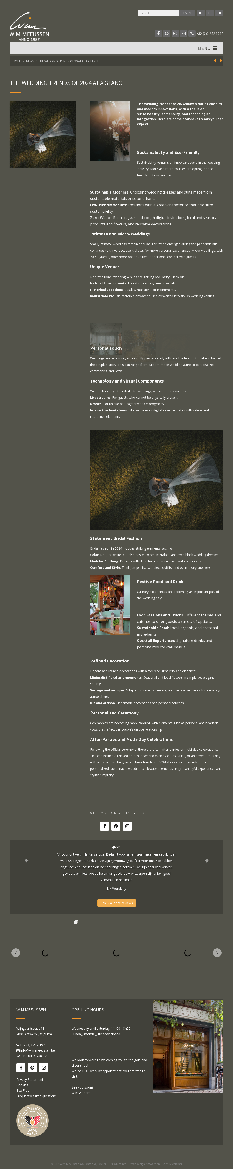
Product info (119, 1164)
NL (200, 13)
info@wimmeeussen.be (37, 1050)
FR (210, 13)
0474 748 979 (38, 1056)
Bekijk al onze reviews (116, 903)
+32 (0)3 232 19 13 (205, 33)
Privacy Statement (29, 1079)
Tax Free (22, 1090)
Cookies (22, 1085)
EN (219, 13)
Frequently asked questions (36, 1096)
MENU (208, 48)
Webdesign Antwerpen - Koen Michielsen (156, 1164)
